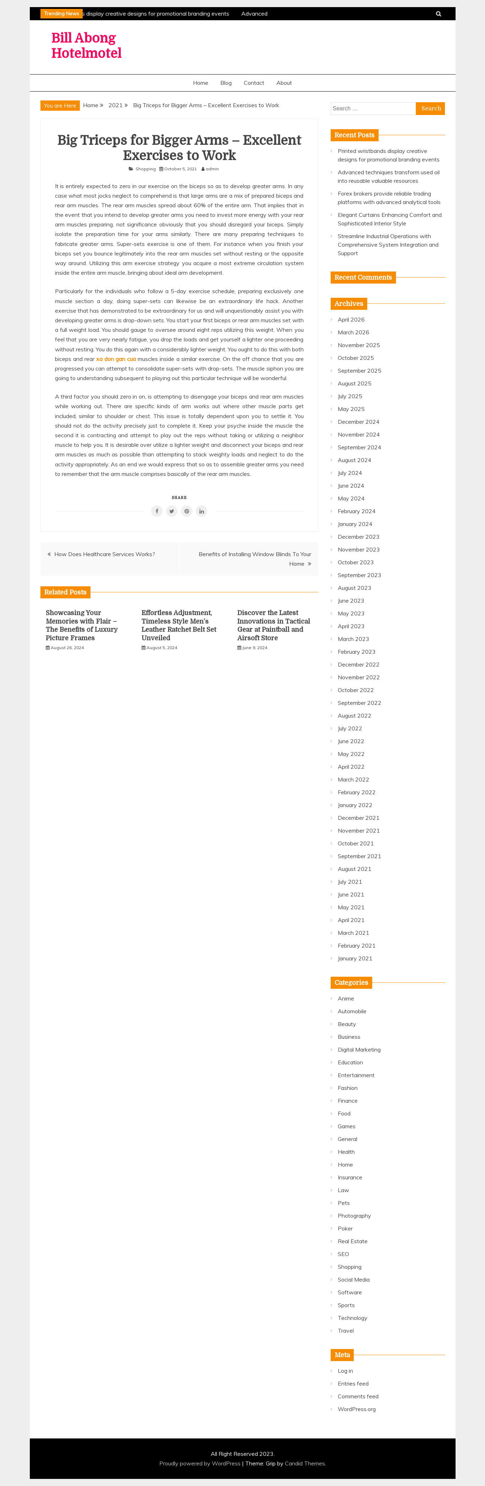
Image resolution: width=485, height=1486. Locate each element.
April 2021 (351, 919)
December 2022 (359, 664)
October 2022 (356, 689)
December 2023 (359, 536)
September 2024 (359, 447)
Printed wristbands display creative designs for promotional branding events (135, 13)
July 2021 (350, 881)
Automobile (352, 1011)
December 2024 (359, 421)
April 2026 (351, 319)
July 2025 (350, 396)
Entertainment (356, 1075)
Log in (345, 1370)
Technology (353, 1317)
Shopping (146, 168)
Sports (346, 1305)
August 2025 (354, 383)
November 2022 (359, 677)
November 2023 (359, 549)
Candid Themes (305, 1463)
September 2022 (359, 702)
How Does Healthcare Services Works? (104, 554)
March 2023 (353, 638)
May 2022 (351, 753)
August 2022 (354, 715)
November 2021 (359, 830)
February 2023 (357, 651)
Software (350, 1292)
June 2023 (351, 600)
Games (347, 1126)
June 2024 (351, 485)
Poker (345, 1228)
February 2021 (357, 945)
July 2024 (350, 472)
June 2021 (351, 894)
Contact (254, 82)
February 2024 (357, 511)
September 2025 (359, 370)
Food (344, 1113)
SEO (343, 1253)
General (347, 1138)
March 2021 (353, 932)
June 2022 (351, 741)
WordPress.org (357, 1409)
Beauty (347, 1023)
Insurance (350, 1177)
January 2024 (355, 523)
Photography (354, 1215)
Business (349, 1036)
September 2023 (359, 575)
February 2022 (357, 792)
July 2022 (350, 728)
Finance (348, 1100)
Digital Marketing (359, 1049)
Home (200, 82)
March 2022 (353, 779)
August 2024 (354, 460)
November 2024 (359, 434)
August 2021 (354, 868)
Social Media (354, 1279)
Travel (346, 1330)
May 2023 (351, 613)
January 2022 (355, 804)
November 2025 (359, 345)
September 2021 (359, 856)
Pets (344, 1202)
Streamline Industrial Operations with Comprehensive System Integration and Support (388, 244)
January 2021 (355, 958)
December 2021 (359, 817)
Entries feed (353, 1383)
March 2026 (353, 332)
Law (343, 1190)
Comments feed (358, 1396)
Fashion (348, 1087)
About (284, 82)
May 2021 (351, 907)
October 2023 (356, 562)
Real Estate (353, 1241)
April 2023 (351, 626)
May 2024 (351, 498)
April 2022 (351, 766)
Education (350, 1062)
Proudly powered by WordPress (200, 1463)
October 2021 (356, 843)
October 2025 (356, 357)
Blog (226, 82)
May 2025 (351, 408)
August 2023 (354, 587)
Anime (346, 998)
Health (346, 1151)
